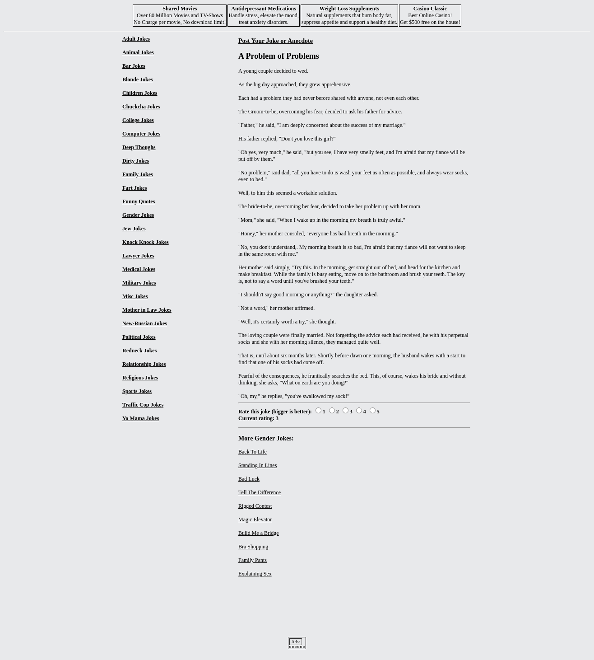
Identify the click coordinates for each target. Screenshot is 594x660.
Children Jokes (139, 93)
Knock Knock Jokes (145, 242)
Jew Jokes (134, 228)
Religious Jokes (140, 377)
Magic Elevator (255, 519)
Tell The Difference (259, 492)
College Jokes (138, 120)
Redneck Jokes (139, 350)
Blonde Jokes (137, 79)
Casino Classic (430, 8)
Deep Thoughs (138, 147)
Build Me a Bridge (258, 533)
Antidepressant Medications (263, 8)
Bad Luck (249, 479)
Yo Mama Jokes (140, 418)
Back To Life (252, 452)
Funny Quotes (138, 201)
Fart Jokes (134, 188)
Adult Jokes (136, 39)
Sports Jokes (137, 391)
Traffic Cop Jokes (142, 405)
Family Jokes (137, 174)
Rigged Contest (255, 506)
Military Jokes (139, 283)
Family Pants (252, 560)
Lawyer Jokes (138, 256)
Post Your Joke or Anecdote (275, 40)
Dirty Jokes (135, 161)
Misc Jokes (135, 296)
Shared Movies (179, 8)
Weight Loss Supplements (349, 8)
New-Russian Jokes (144, 323)
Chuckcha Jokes (141, 106)
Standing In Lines (257, 465)
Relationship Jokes (144, 364)
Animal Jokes (138, 52)
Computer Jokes (141, 134)
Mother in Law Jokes (147, 310)
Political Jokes (139, 337)
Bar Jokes (133, 66)
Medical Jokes (138, 269)
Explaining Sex (255, 574)
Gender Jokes (138, 215)
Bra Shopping (253, 546)
